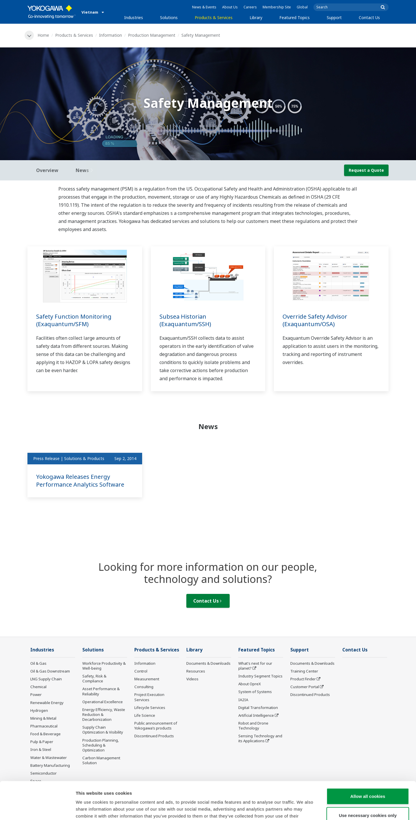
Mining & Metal (43, 718)
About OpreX (249, 683)
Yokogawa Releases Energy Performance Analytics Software (80, 480)
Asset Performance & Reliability (101, 691)
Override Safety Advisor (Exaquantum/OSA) (315, 320)
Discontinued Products (154, 735)
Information (110, 35)
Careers (250, 7)
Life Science (144, 715)
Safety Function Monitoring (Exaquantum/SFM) (74, 320)
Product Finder (303, 679)
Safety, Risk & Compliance (94, 678)
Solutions (169, 17)
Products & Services (214, 17)
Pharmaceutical (43, 726)
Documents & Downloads (208, 663)
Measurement (146, 679)
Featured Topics (294, 17)
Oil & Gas (38, 663)
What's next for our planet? (255, 666)
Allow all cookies (367, 758)
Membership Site (277, 7)
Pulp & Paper (41, 741)
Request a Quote (366, 170)
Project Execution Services (149, 697)
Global (302, 7)
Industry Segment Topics (260, 676)
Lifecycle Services (149, 707)
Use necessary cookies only (368, 777)
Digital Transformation (258, 707)
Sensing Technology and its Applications (260, 738)
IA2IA (243, 699)
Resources (195, 671)
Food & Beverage (45, 733)
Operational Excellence (102, 701)
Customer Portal (304, 686)
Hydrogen (39, 710)
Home (43, 35)
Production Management (151, 35)
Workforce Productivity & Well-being (104, 666)
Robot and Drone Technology (253, 726)
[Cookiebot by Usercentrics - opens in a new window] (37, 808)
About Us (230, 7)
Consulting (143, 686)
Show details (303, 808)
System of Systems (255, 691)
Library (256, 17)
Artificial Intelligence (256, 715)
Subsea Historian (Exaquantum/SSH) (185, 320)
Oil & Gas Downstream (50, 671)
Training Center (304, 671)
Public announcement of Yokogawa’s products (155, 726)
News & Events (204, 7)
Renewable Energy (47, 702)
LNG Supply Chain (46, 679)
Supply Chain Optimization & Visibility (102, 730)
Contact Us (369, 17)
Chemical (38, 686)
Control (140, 671)
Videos (192, 679)
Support (334, 17)
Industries (133, 17)
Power (36, 694)
